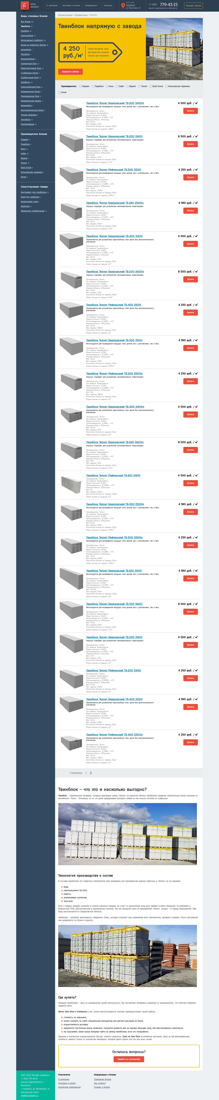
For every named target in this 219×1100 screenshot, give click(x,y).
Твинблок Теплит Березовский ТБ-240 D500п (115, 202)
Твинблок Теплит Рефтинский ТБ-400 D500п (114, 734)
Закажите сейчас (70, 72)
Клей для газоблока (30, 197)
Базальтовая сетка (29, 201)
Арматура (25, 206)
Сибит (23, 153)
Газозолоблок (27, 35)
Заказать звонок (193, 6)
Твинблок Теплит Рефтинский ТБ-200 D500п (114, 373)
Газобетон (25, 82)
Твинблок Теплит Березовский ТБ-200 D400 (114, 637)
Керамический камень (31, 101)
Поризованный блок (30, 96)
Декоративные (27, 124)
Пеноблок (25, 54)
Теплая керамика (29, 115)
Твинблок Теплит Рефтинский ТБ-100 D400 (113, 475)
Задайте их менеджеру (129, 1059)
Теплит (24, 163)
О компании (52, 5)
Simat (23, 177)
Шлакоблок (26, 49)
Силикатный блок (29, 63)
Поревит (24, 139)
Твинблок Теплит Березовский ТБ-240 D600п (115, 442)
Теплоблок (25, 119)
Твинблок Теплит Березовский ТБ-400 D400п (115, 406)
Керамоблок (26, 105)
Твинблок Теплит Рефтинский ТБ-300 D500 (113, 169)
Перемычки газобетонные (32, 211)
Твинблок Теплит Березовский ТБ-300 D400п (115, 103)
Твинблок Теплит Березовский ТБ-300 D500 (114, 340)
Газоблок (25, 31)
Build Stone (26, 167)
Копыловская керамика (31, 172)
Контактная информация (69, 1087)
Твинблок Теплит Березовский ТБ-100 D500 (114, 570)
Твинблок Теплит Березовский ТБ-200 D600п (115, 271)
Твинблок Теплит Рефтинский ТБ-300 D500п (114, 537)
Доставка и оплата (71, 5)
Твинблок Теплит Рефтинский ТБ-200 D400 (113, 670)
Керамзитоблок (28, 59)
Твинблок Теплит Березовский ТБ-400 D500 (114, 699)
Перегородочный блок (31, 68)
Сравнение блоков (102, 1079)
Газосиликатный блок (30, 87)
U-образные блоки (29, 73)
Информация (91, 5)
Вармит (24, 158)
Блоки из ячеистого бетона (33, 45)
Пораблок (25, 144)
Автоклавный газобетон (32, 40)
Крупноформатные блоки (32, 110)
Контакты (108, 5)
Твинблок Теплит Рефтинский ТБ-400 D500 (113, 304)
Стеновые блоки (81, 15)
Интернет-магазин (65, 15)
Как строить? (100, 1083)
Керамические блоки (30, 91)
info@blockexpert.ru (29, 1096)
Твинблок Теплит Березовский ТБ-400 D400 (114, 236)
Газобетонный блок (29, 77)
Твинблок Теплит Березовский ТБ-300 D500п (115, 504)
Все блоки (25, 22)
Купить (190, 111)
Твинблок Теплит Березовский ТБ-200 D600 (114, 136)
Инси (23, 149)
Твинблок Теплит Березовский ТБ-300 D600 (114, 604)
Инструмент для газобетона (33, 192)
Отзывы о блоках (102, 1087)
